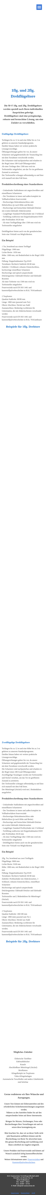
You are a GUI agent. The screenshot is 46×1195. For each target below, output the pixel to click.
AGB (33, 1193)
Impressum (15, 1193)
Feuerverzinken (34, 1159)
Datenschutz (25, 1193)
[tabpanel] (23, 93)
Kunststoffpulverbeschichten (23, 1162)
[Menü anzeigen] (39, 7)
